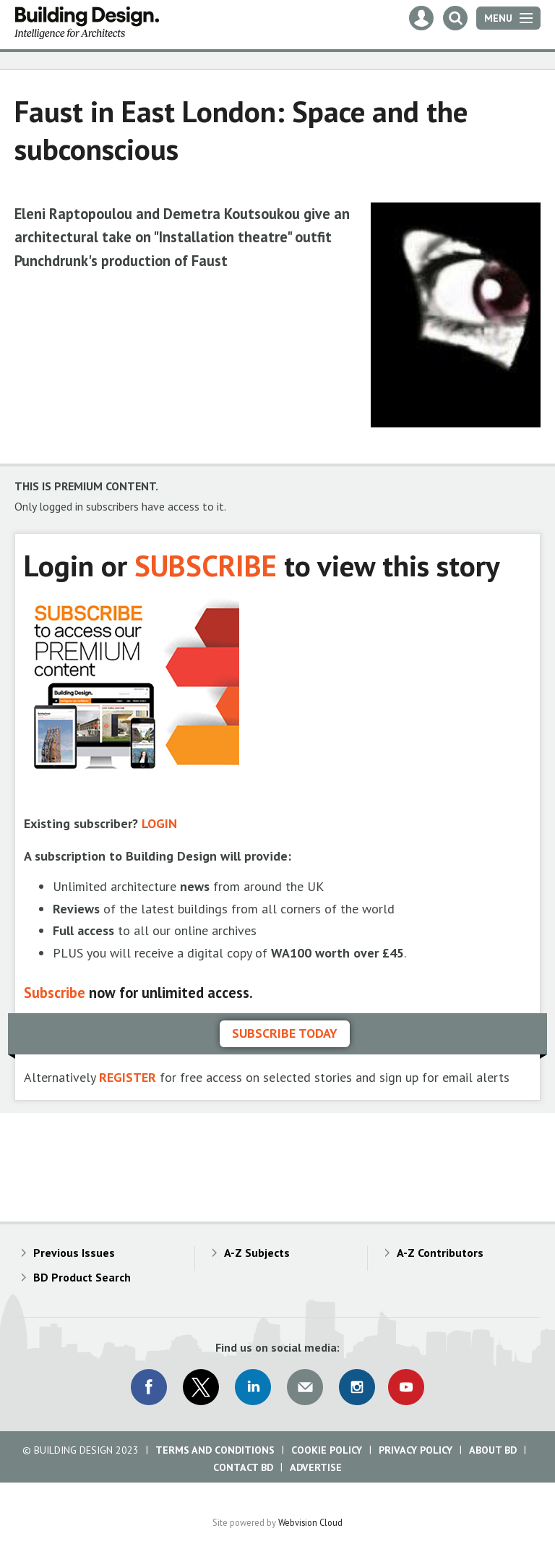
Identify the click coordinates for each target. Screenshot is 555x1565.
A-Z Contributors (440, 1252)
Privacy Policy (415, 1450)
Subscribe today (284, 1033)
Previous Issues (74, 1252)
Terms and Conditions (215, 1450)
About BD (493, 1450)
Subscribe (54, 992)
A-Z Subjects (257, 1252)
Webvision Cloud (310, 1522)
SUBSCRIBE (205, 565)
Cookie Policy (326, 1450)
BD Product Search (82, 1277)
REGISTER (127, 1077)
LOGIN (159, 823)
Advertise (316, 1467)
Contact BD (243, 1467)
